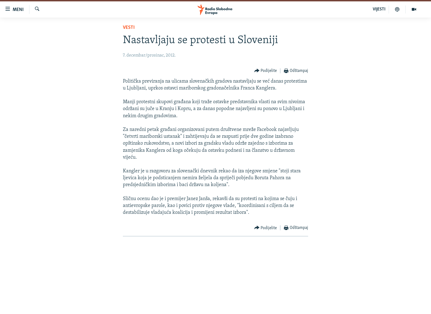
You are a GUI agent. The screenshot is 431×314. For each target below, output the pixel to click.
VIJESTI (379, 9)
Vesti (129, 27)
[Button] (265, 71)
